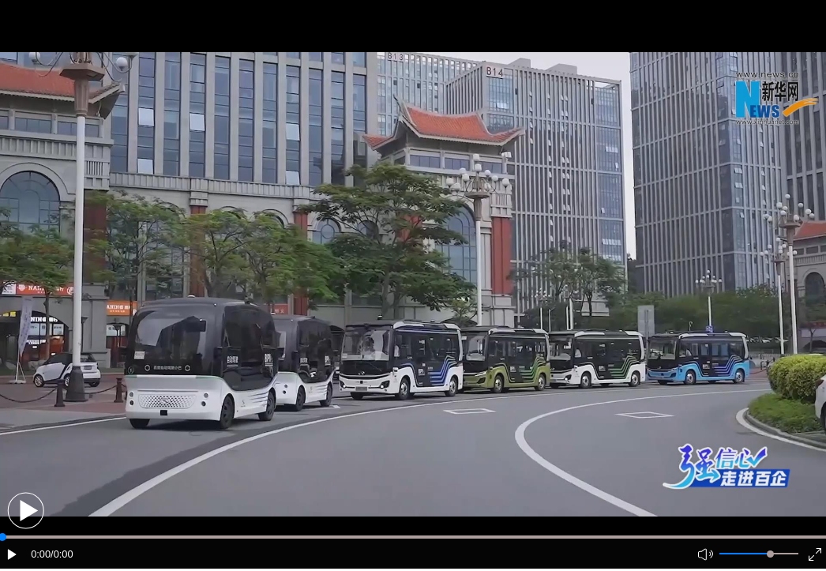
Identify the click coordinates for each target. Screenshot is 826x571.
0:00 (41, 554)
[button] (26, 510)
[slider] (770, 554)
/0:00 (62, 554)
